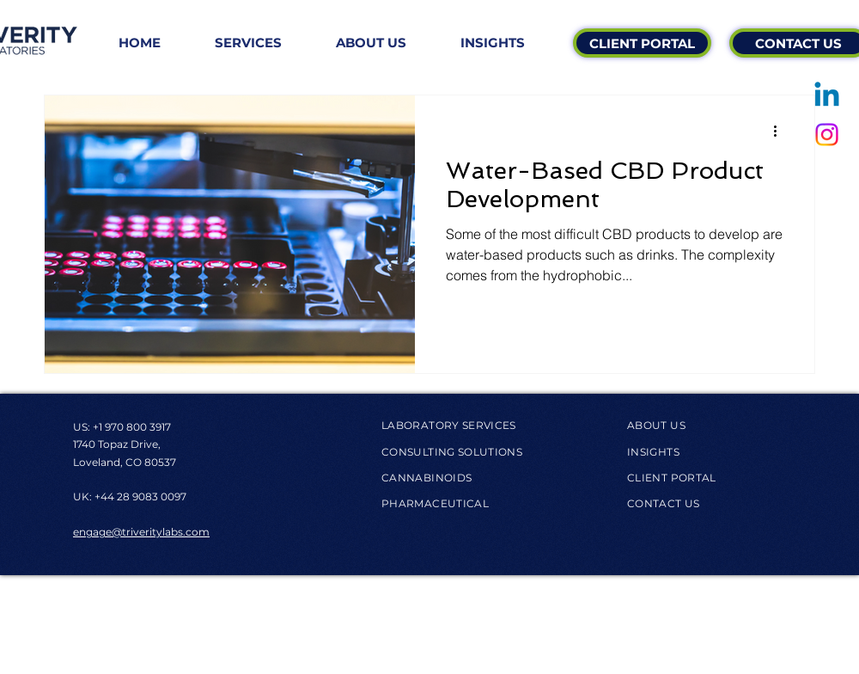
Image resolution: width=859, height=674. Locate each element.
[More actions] (781, 130)
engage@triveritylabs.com (141, 531)
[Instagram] (827, 134)
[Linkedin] (827, 97)
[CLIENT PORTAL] (642, 43)
